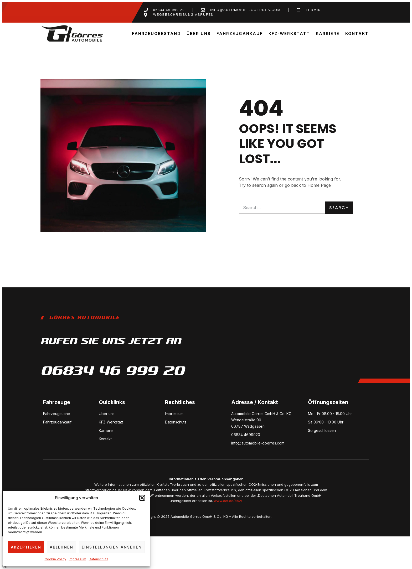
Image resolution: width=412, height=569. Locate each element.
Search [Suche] (339, 208)
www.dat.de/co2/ (228, 501)
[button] (142, 497)
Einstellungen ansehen (112, 547)
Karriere (327, 33)
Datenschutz (98, 559)
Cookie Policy (55, 559)
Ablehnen (61, 547)
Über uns (199, 33)
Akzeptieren (26, 547)
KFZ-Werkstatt (289, 33)
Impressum (77, 559)
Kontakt (357, 33)
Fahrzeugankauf (240, 33)
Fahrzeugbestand (156, 33)
